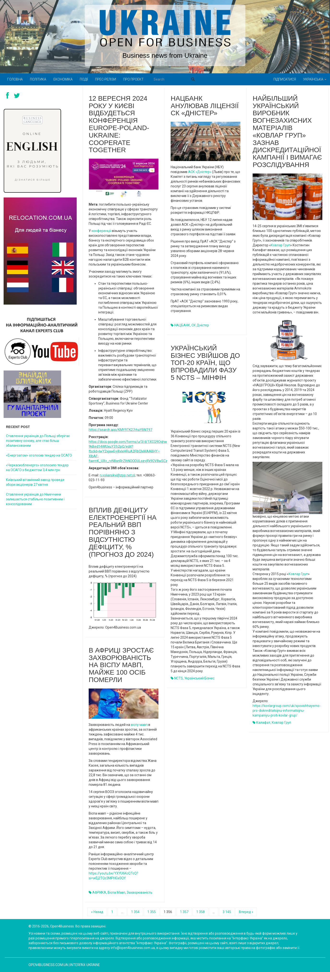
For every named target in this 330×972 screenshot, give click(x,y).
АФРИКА (99, 892)
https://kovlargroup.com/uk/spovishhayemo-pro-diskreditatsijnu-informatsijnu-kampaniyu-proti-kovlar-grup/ (287, 710)
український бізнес (199, 678)
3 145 (227, 912)
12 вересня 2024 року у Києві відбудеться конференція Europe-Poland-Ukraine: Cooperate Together (119, 124)
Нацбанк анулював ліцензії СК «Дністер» (205, 106)
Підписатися (284, 79)
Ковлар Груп (280, 245)
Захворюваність (139, 892)
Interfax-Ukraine (85, 965)
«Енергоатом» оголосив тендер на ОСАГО (39, 455)
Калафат (263, 722)
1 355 (151, 912)
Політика (38, 79)
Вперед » (246, 912)
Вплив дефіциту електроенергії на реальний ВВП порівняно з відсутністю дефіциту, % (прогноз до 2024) (122, 532)
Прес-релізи (105, 79)
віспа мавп (116, 892)
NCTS (178, 678)
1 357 (184, 912)
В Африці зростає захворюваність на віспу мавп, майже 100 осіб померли (121, 665)
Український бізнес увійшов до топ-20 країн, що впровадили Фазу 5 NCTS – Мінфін (205, 362)
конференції (101, 231)
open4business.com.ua (48, 965)
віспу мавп (139, 725)
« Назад (97, 912)
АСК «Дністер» (199, 172)
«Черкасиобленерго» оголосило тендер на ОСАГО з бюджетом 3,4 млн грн (37, 467)
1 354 (135, 912)
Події (84, 79)
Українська (314, 79)
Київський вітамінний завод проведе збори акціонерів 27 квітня (35, 482)
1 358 (200, 912)
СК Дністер (200, 325)
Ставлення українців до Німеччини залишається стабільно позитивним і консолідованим (35, 499)
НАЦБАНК (182, 325)
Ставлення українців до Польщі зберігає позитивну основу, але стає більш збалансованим (38, 440)
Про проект (133, 79)
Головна (15, 79)
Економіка (63, 79)
